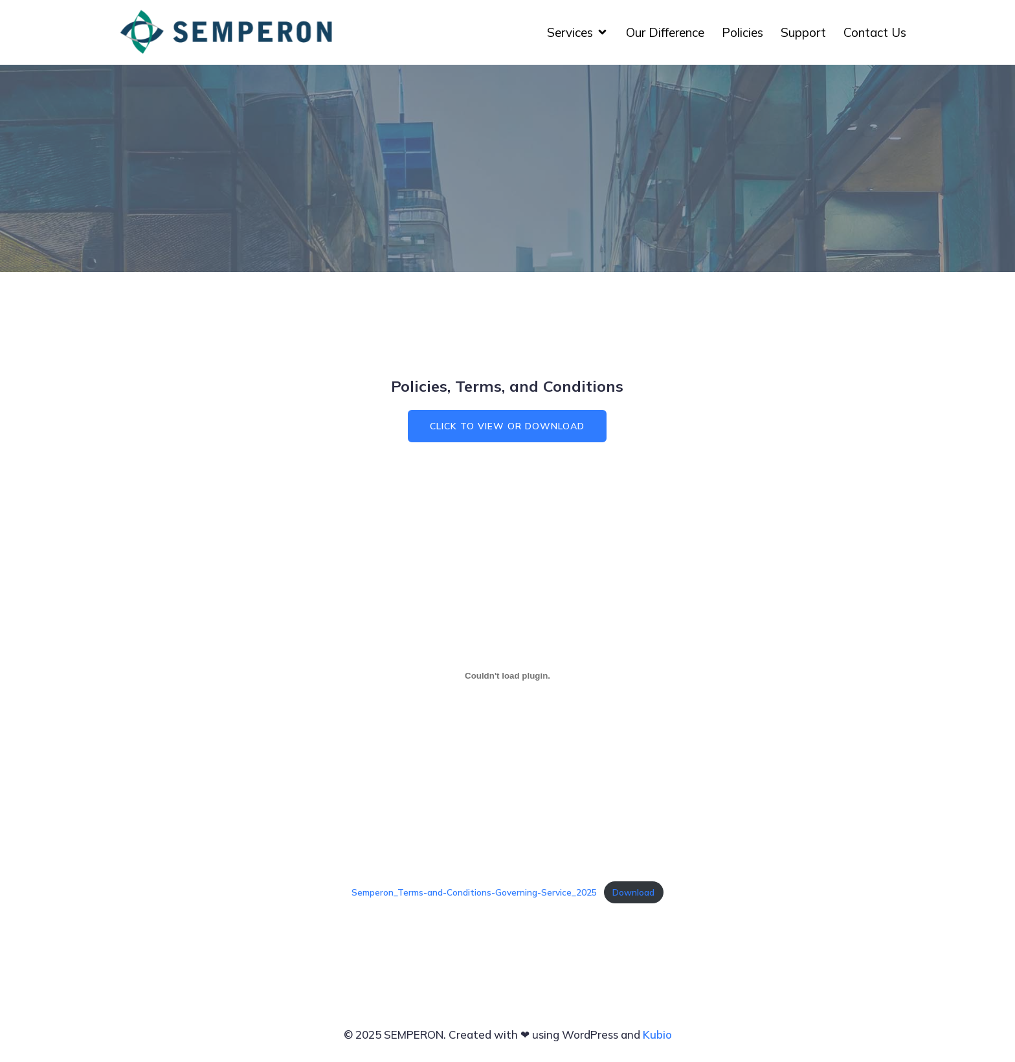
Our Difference (665, 32)
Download (633, 892)
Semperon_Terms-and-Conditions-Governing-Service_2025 (474, 892)
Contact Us (874, 32)
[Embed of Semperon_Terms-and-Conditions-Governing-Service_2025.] (507, 675)
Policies (742, 32)
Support (803, 32)
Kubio (657, 1034)
